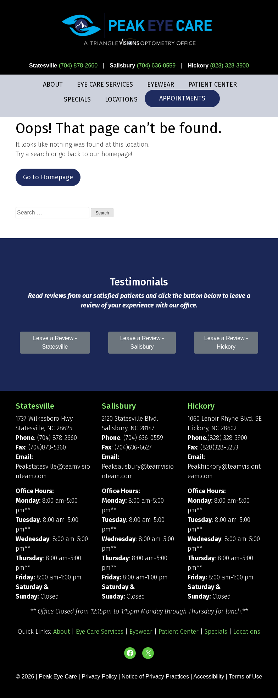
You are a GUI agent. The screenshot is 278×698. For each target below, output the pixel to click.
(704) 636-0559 (156, 65)
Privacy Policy (100, 677)
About (53, 84)
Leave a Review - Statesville (55, 342)
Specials (77, 99)
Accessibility (208, 677)
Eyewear (160, 84)
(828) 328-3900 (229, 65)
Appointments (182, 98)
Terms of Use (245, 677)
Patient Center (212, 84)
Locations (121, 99)
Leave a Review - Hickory (226, 342)
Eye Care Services (105, 84)
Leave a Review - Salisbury (142, 342)
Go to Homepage (48, 177)
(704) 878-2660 (78, 65)
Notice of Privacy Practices (155, 677)
